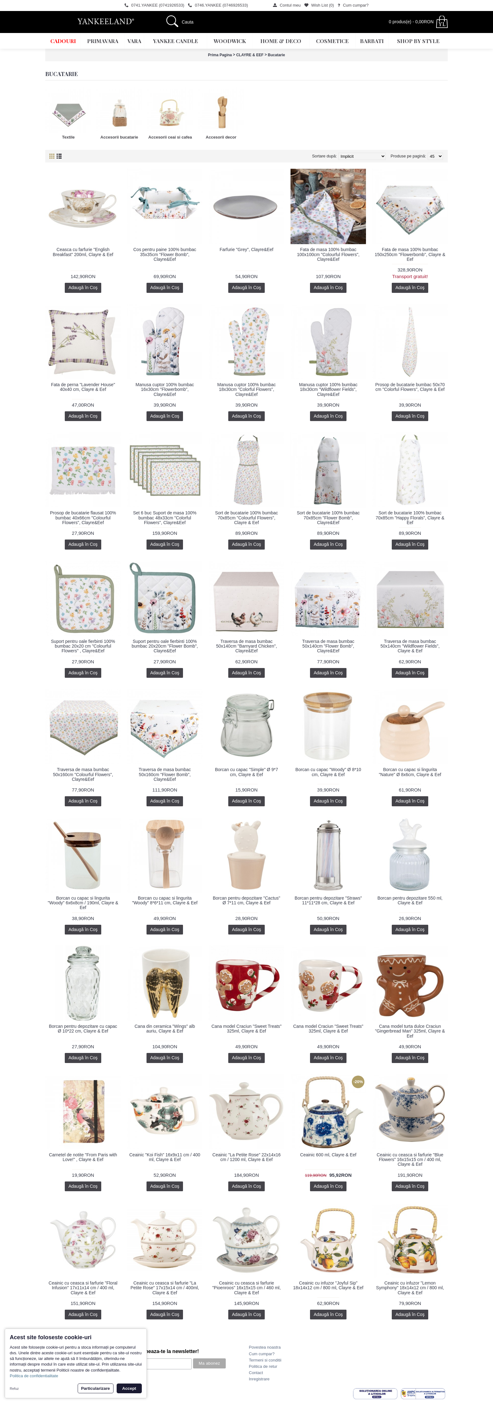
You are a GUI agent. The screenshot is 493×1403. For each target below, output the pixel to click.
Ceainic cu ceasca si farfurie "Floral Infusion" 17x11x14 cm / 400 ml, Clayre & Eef (83, 1287)
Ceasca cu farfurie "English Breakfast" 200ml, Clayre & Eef (83, 252)
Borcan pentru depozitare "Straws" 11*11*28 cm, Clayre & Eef (328, 900)
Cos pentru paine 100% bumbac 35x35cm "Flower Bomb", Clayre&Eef (164, 254)
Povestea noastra (265, 1347)
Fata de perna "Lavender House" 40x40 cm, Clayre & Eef (83, 387)
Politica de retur (263, 1366)
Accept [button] (129, 1388)
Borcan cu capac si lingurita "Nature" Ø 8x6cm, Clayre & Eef (410, 772)
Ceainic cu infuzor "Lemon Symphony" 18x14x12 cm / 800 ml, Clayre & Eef (410, 1287)
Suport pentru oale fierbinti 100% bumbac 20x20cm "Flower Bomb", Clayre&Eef (165, 646)
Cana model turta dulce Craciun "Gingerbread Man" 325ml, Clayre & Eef (410, 1031)
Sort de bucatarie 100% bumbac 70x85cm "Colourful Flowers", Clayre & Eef (246, 517)
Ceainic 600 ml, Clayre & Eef (328, 1154)
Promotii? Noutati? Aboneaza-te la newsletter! (144, 1351)
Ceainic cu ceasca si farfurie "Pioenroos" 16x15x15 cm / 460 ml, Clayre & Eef (246, 1287)
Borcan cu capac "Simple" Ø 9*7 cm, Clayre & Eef (246, 772)
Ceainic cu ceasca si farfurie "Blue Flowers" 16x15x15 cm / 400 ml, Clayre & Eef (410, 1159)
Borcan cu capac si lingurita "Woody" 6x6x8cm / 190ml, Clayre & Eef (83, 903)
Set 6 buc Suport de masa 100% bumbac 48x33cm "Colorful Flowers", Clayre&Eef (165, 517)
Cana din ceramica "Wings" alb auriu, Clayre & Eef (165, 1028)
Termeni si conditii (265, 1360)
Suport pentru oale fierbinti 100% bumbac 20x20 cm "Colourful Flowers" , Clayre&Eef (83, 646)
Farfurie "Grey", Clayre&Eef (247, 249)
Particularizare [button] (95, 1388)
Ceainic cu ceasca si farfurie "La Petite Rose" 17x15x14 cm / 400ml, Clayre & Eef (164, 1287)
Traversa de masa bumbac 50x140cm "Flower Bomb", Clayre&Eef (328, 646)
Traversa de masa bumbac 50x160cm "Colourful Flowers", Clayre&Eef (83, 774)
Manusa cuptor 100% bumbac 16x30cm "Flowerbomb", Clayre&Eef (165, 389)
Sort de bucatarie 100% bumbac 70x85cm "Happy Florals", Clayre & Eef (410, 517)
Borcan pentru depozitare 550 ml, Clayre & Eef (409, 900)
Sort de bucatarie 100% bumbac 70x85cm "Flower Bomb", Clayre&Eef (328, 517)
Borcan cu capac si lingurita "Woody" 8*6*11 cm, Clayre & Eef (164, 900)
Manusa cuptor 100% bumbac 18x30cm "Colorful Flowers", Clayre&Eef (246, 389)
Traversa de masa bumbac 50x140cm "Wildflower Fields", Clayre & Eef (410, 646)
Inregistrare (259, 1379)
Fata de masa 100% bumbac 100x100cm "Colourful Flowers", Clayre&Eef (328, 254)
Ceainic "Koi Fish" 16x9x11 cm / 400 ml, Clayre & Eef (164, 1157)
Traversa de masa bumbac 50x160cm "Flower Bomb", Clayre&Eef (165, 774)
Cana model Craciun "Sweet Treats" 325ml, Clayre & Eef (246, 1028)
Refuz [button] (14, 1388)
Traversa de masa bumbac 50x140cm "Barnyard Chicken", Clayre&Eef (246, 646)
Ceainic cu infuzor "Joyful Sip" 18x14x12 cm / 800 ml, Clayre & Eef (328, 1285)
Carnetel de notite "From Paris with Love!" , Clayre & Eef (83, 1157)
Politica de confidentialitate (34, 1375)
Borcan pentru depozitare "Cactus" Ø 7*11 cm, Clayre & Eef (246, 900)
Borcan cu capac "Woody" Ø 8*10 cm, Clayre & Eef (328, 772)
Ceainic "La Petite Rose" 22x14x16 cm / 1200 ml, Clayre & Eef (247, 1157)
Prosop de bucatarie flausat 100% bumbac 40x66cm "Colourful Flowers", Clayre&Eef (83, 517)
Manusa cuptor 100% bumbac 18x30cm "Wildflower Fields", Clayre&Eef (328, 389)
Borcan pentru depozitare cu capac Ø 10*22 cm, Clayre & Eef (83, 1028)
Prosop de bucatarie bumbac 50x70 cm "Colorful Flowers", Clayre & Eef (410, 387)
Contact (256, 1372)
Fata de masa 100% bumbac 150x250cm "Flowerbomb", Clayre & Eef (410, 254)
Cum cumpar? (262, 1353)
